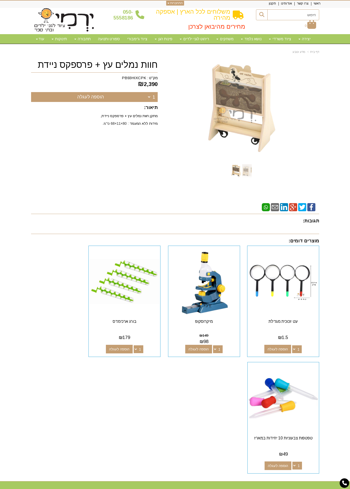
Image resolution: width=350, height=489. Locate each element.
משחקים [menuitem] (225, 39)
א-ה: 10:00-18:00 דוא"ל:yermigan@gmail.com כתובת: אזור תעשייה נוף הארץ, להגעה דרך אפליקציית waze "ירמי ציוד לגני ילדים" (76, 392)
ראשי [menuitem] (317, 3)
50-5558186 (123, 14)
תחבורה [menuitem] (82, 39)
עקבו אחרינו (205, 370)
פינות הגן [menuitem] (163, 39)
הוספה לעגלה (90, 96)
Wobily (191, 484)
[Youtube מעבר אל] (200, 379)
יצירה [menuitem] (304, 39)
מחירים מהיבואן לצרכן (216, 26)
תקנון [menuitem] (272, 3)
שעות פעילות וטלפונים (93, 370)
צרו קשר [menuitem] (303, 3)
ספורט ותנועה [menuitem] (109, 39)
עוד (40, 39)
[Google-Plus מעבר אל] (208, 379)
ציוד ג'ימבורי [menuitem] (137, 39)
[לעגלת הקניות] (310, 25)
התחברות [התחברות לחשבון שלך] (175, 3)
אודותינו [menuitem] (286, 3)
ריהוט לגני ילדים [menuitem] (194, 39)
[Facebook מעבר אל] (216, 379)
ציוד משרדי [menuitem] (280, 39)
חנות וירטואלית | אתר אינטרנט (142, 484)
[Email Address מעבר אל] (192, 379)
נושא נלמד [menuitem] (251, 39)
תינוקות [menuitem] (59, 39)
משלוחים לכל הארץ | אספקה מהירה (193, 14)
